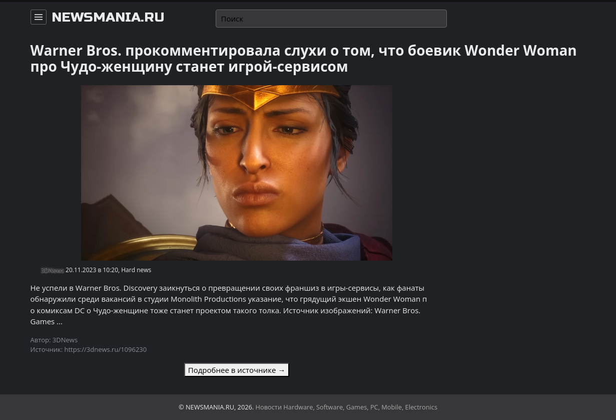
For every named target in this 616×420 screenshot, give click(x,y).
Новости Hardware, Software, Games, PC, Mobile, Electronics (347, 406)
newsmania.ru (108, 18)
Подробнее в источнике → (236, 370)
